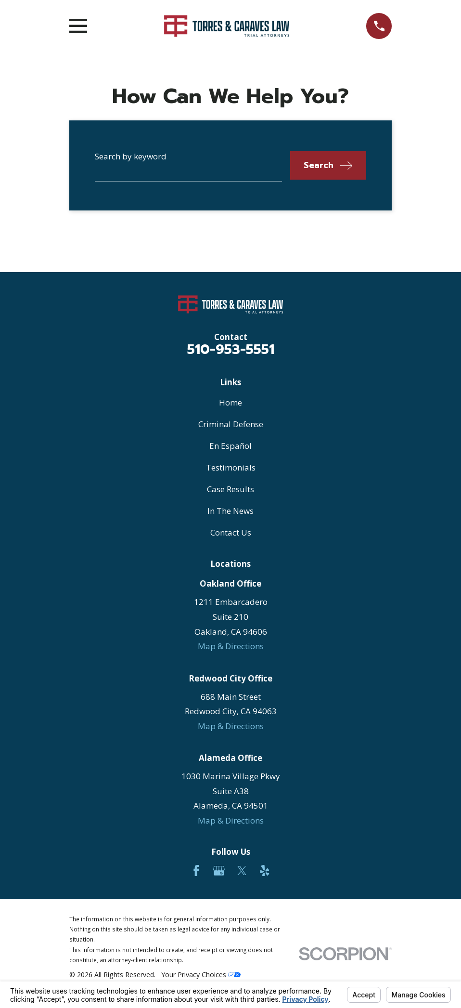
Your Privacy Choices (201, 974)
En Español (230, 445)
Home (230, 402)
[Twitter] (242, 871)
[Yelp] (264, 871)
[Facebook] (196, 871)
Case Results (230, 489)
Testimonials (231, 467)
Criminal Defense (230, 424)
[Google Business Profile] (219, 871)
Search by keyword (130, 156)
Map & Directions (231, 646)
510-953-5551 (230, 349)
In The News (230, 510)
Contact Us (230, 532)
